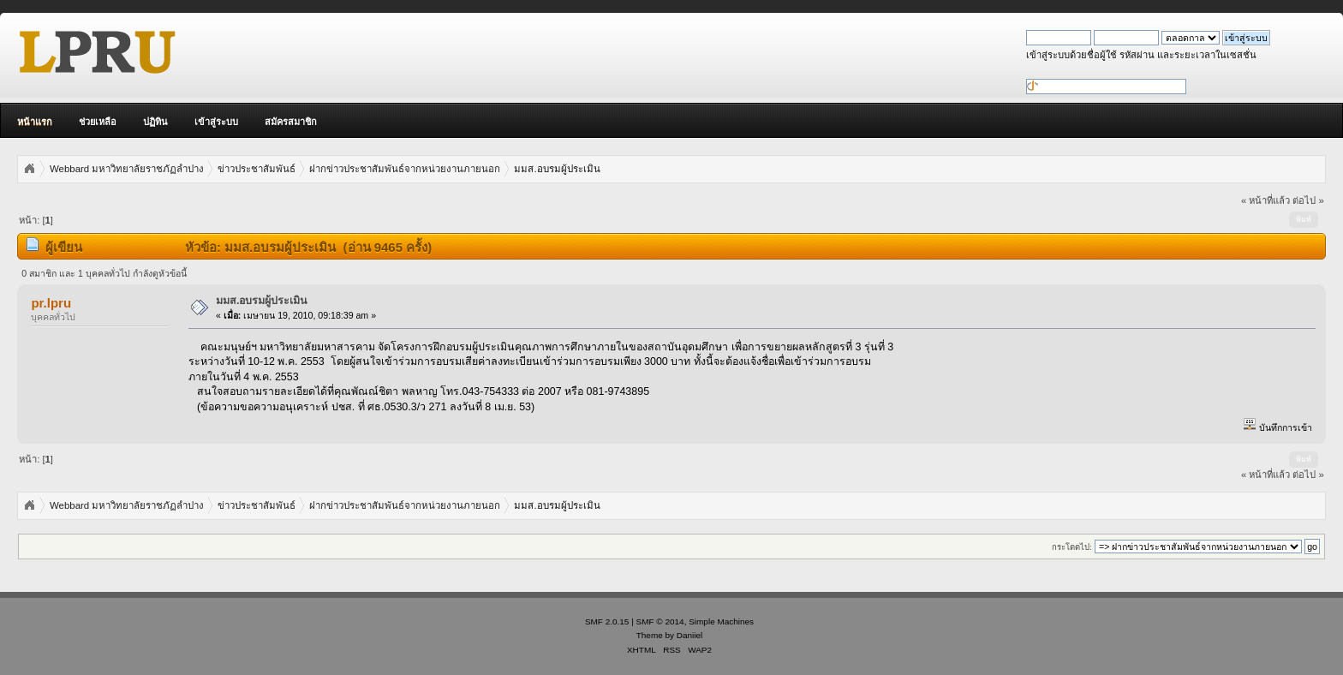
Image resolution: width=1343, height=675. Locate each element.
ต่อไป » (1307, 200)
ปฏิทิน (155, 121)
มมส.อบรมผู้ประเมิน (261, 301)
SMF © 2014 (660, 621)
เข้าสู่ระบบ (216, 121)
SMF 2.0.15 (607, 621)
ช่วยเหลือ (97, 121)
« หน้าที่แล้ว (1265, 200)
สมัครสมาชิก (291, 121)
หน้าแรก (34, 121)
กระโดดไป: (1072, 547)
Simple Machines (721, 621)
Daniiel (689, 635)
